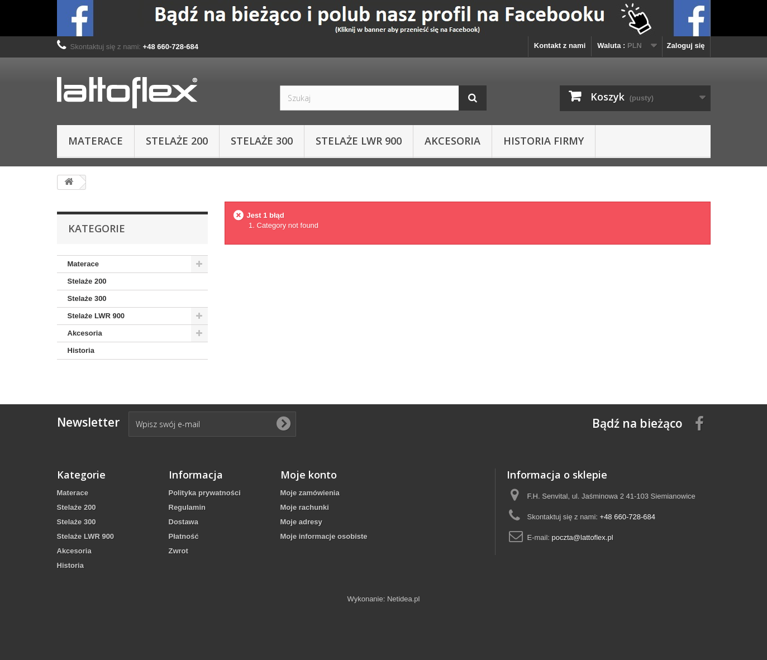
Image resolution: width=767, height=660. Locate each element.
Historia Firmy (543, 140)
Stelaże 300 (262, 140)
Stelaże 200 (177, 140)
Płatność (184, 536)
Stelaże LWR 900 (359, 140)
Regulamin (187, 507)
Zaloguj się (686, 45)
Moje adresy (301, 522)
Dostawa (183, 522)
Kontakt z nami (559, 45)
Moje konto (308, 474)
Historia (81, 350)
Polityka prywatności (205, 493)
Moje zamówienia (310, 493)
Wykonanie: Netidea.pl (383, 599)
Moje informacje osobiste (324, 536)
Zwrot (178, 551)
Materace (95, 140)
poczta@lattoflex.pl (582, 537)
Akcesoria (452, 140)
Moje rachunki (304, 507)
